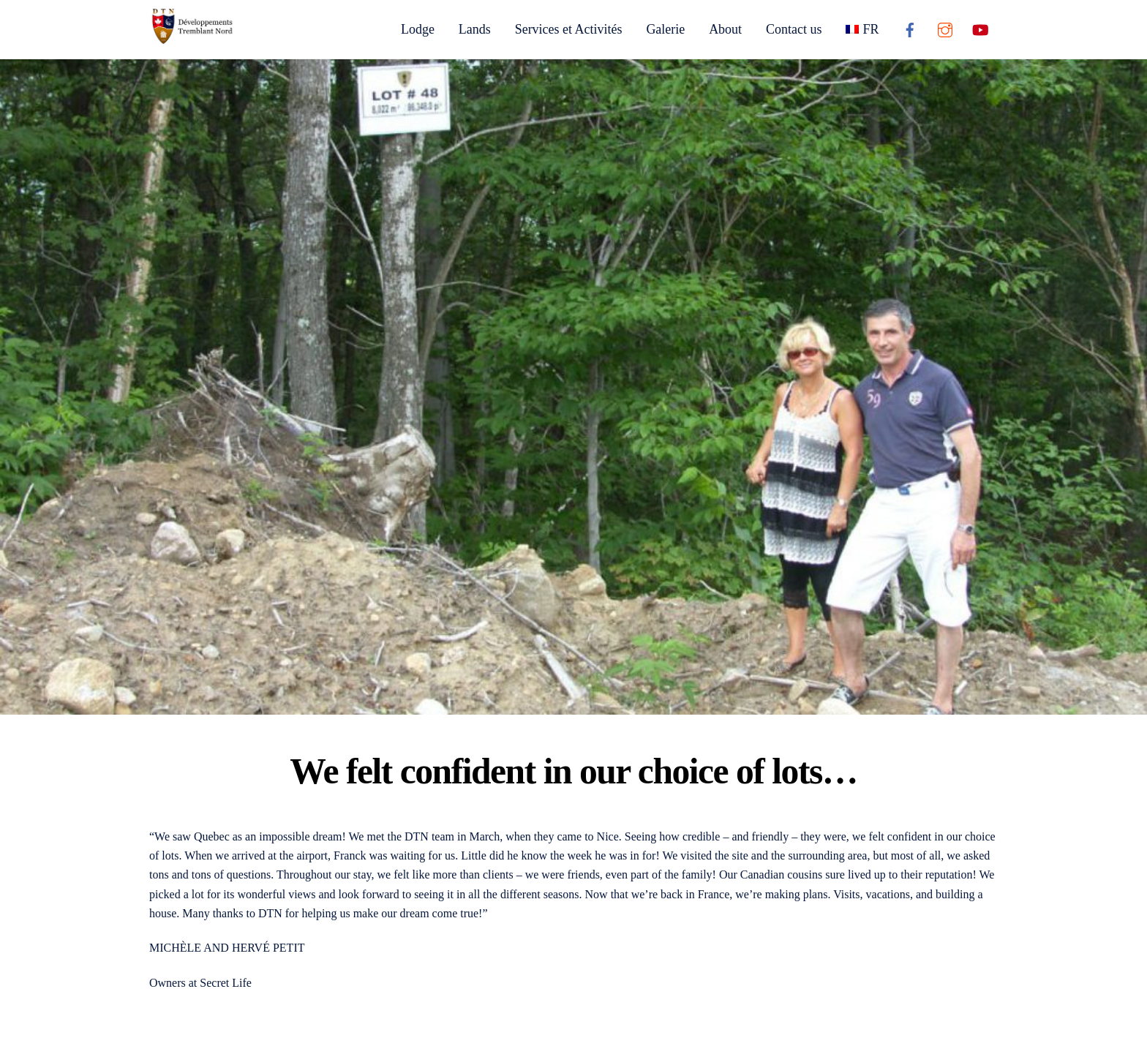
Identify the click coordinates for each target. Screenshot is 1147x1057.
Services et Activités (569, 29)
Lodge (418, 29)
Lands (475, 29)
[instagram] (945, 28)
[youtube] (980, 28)
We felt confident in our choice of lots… (573, 771)
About (725, 29)
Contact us (794, 29)
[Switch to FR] (862, 29)
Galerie (665, 29)
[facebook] (910, 28)
